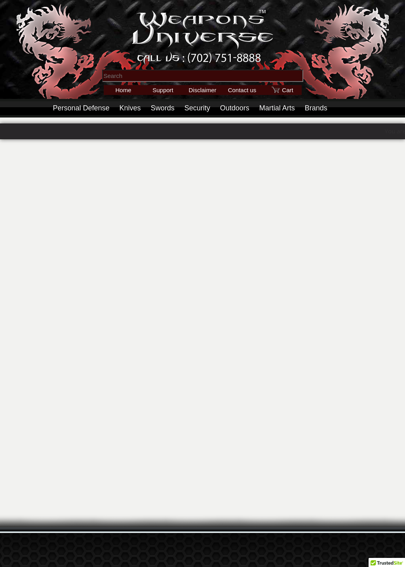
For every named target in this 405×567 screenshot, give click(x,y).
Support (162, 90)
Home (123, 90)
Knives (130, 108)
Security (197, 108)
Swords (163, 108)
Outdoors (234, 108)
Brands (316, 108)
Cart (287, 90)
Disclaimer (202, 90)
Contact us (242, 90)
